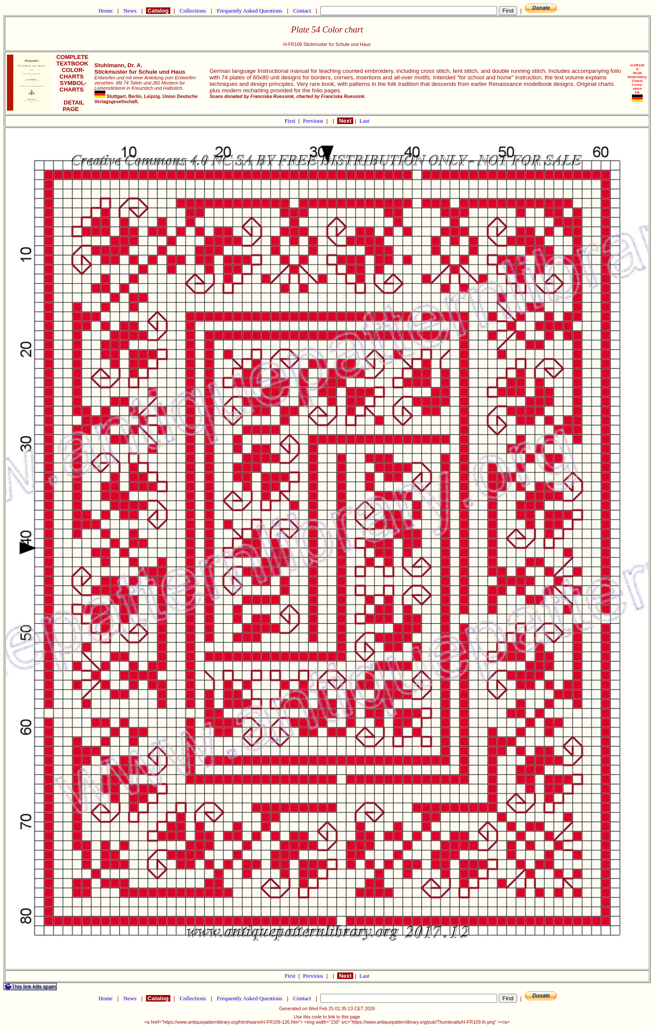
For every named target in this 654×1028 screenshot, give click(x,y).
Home (105, 10)
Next (345, 120)
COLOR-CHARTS (72, 73)
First (291, 120)
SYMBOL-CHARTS (72, 86)
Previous (314, 120)
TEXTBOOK (72, 63)
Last (364, 120)
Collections (192, 10)
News (130, 10)
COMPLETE (72, 57)
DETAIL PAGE (73, 105)
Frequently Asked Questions (249, 10)
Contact (302, 10)
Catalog (158, 10)
